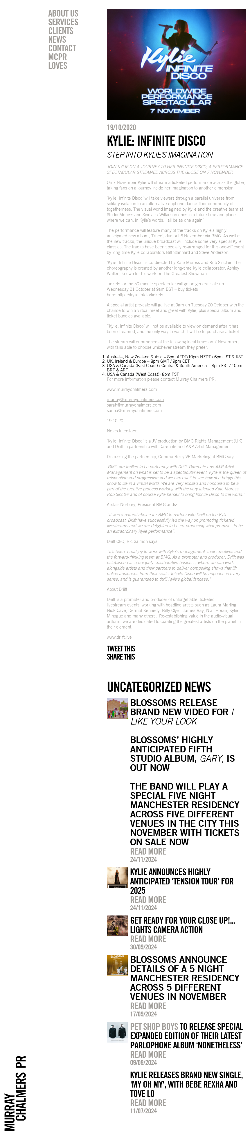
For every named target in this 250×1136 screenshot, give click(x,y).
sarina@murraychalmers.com (134, 410)
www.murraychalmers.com (132, 389)
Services (63, 22)
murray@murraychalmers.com (135, 399)
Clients (60, 30)
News (57, 39)
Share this (120, 657)
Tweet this (121, 648)
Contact (62, 48)
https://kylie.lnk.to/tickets (140, 294)
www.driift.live (119, 637)
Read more (148, 851)
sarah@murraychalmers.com (134, 405)
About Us (63, 13)
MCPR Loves (57, 61)
